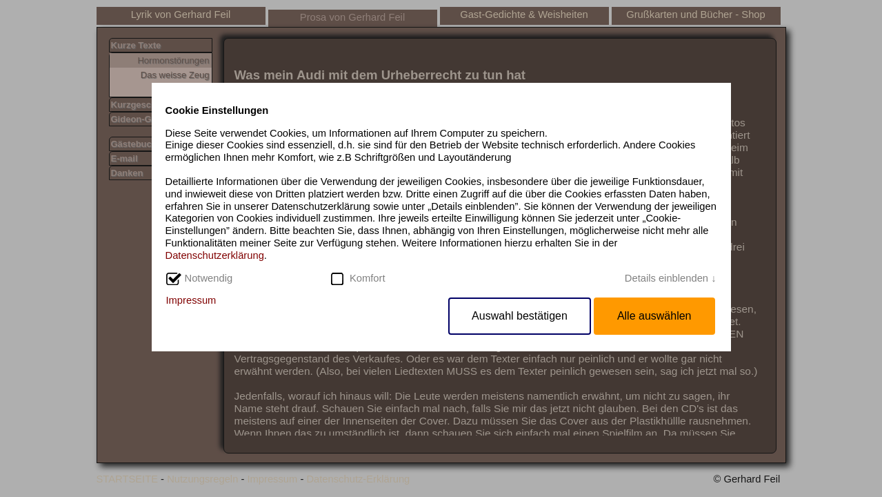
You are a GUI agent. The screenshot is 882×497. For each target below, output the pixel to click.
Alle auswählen (654, 316)
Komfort (367, 278)
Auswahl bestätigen (520, 316)
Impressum (191, 300)
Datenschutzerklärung (215, 255)
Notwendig (209, 278)
